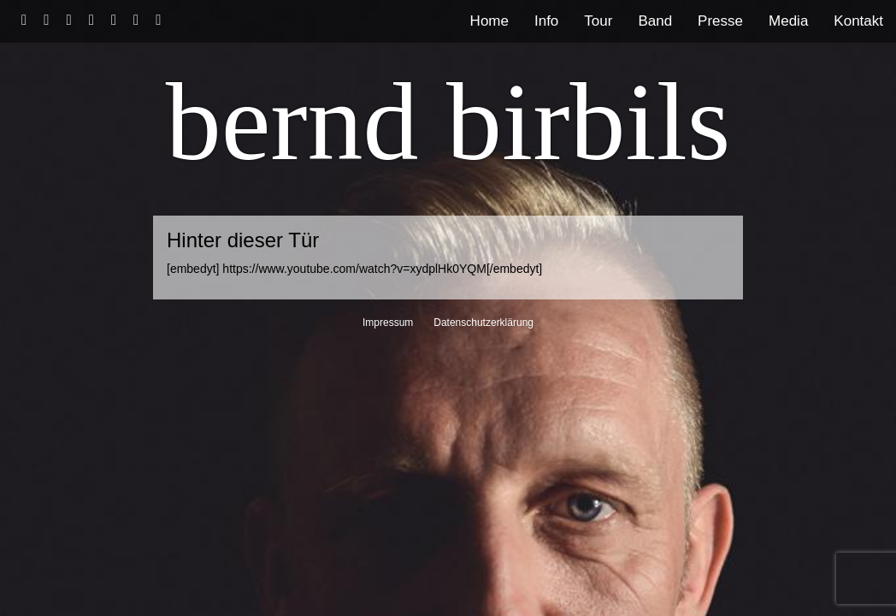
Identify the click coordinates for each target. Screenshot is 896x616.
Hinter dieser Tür (243, 240)
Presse (720, 21)
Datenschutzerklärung (483, 323)
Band (655, 21)
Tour (598, 21)
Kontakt (858, 21)
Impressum (388, 323)
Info (546, 21)
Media (788, 21)
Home (489, 21)
